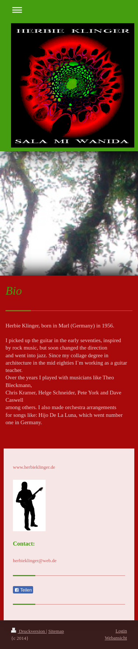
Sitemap (56, 631)
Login (121, 631)
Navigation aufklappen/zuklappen (69, 10)
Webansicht (116, 638)
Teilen (23, 590)
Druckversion (28, 631)
